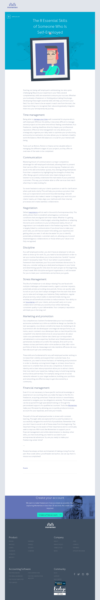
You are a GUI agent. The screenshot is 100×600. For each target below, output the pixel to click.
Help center (57, 579)
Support (56, 576)
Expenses (31, 541)
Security (30, 548)
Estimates (12, 554)
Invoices (11, 544)
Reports (11, 557)
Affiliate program (79, 551)
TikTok (87, 574)
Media (56, 551)
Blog (55, 573)
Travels (30, 544)
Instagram (83, 574)
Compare (31, 551)
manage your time (41, 119)
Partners (76, 548)
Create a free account (48, 515)
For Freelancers (14, 573)
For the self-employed (16, 579)
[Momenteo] (10, 5)
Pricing (11, 541)
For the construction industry (35, 577)
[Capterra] (63, 583)
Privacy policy (58, 544)
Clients (11, 548)
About (56, 541)
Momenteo (72, 405)
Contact (76, 544)
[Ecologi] (63, 590)
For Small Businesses (16, 576)
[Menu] (92, 32)
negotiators (33, 212)
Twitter (78, 574)
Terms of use (58, 548)
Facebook (74, 574)
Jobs (74, 541)
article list (16, 17)
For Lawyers (13, 583)
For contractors (34, 573)
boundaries (30, 302)
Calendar (12, 551)
